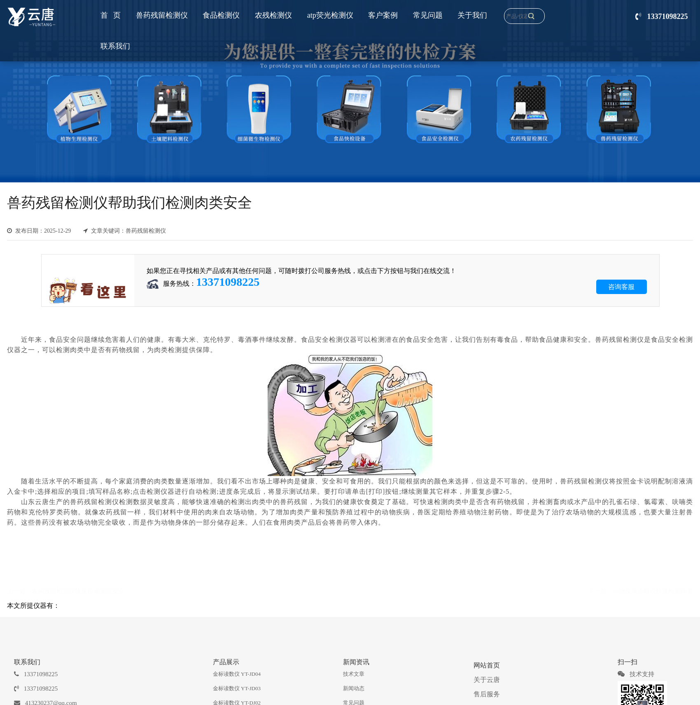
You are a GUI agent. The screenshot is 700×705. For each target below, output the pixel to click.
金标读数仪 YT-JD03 (237, 688)
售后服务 (487, 694)
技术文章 (353, 674)
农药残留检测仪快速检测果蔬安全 (78, 590)
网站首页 (487, 665)
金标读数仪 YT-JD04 (237, 674)
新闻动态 (353, 688)
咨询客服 (621, 286)
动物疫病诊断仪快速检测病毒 (653, 590)
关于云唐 (487, 679)
